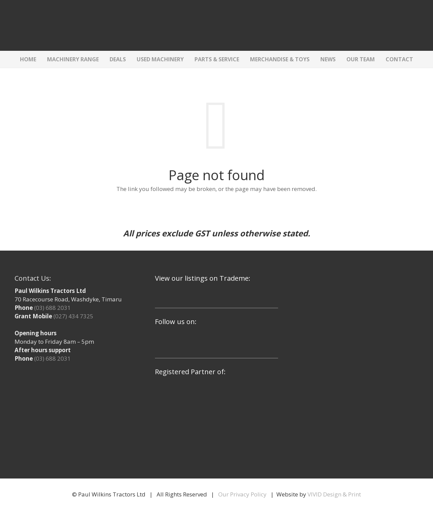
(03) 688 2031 (52, 308)
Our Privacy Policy (242, 494)
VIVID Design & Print (334, 494)
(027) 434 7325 (73, 316)
